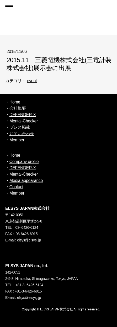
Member (16, 140)
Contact (16, 187)
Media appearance (26, 180)
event (32, 80)
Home (14, 102)
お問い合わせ (21, 133)
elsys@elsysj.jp (29, 240)
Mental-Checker (23, 121)
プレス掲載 (19, 127)
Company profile (24, 161)
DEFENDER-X (22, 114)
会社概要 (17, 108)
